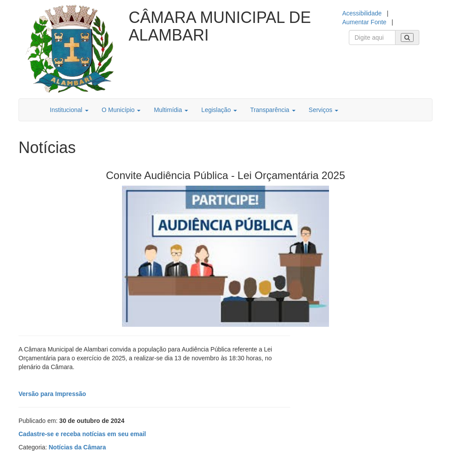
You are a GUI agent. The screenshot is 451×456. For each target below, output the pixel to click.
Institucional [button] (69, 109)
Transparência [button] (273, 109)
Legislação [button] (219, 109)
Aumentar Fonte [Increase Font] (364, 22)
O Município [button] (121, 109)
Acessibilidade (362, 13)
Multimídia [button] (171, 109)
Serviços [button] (324, 109)
